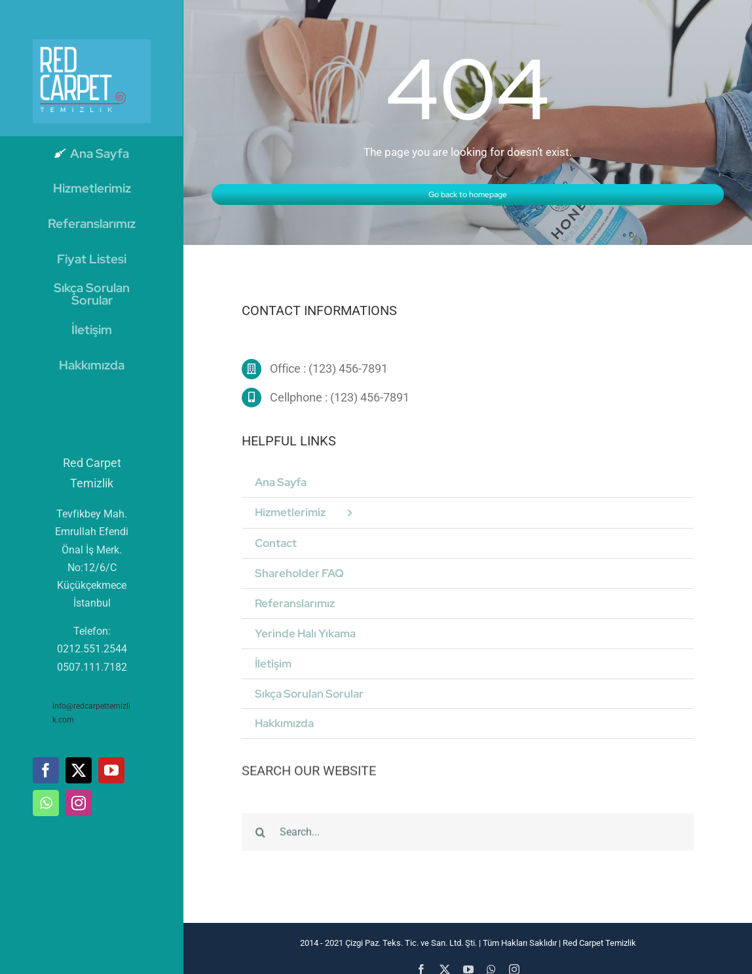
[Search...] (468, 838)
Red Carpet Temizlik (598, 943)
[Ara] (261, 838)
